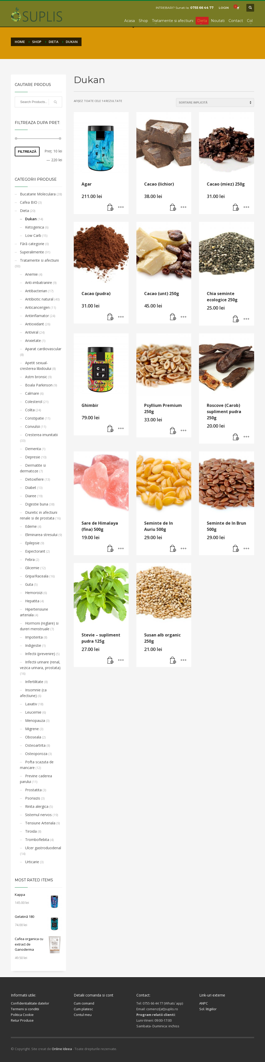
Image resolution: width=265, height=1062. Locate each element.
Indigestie (33, 645)
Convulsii (32, 426)
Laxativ (31, 703)
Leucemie (33, 712)
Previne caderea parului (36, 778)
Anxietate (33, 340)
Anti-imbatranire (38, 282)
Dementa (33, 448)
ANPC (203, 1003)
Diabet (30, 487)
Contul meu (83, 1014)
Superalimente (32, 252)
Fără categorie (32, 243)
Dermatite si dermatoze (33, 468)
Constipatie (34, 418)
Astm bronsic (36, 376)
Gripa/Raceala (36, 576)
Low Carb (33, 235)
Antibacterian (36, 290)
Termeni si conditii (25, 1009)
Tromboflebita (37, 839)
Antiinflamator (37, 315)
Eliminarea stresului (41, 534)
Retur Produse (22, 1020)
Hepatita (32, 600)
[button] (110, 207)
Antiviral (31, 332)
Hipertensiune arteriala (34, 612)
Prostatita (33, 789)
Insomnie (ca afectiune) (33, 692)
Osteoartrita (35, 745)
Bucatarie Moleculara (38, 194)
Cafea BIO (28, 202)
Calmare (32, 393)
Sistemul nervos (38, 814)
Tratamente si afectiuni (39, 260)
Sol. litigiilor (208, 1009)
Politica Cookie (22, 1014)
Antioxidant (34, 323)
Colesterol (33, 401)
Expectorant (35, 551)
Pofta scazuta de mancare (37, 764)
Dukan (31, 218)
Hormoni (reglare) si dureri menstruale (39, 626)
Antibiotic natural (39, 299)
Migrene (32, 728)
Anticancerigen (37, 307)
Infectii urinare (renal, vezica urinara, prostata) (40, 665)
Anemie (31, 274)
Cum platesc (83, 1009)
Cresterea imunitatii (41, 434)
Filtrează (27, 151)
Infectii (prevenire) (40, 653)
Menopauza (35, 720)
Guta (29, 584)
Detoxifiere (34, 479)
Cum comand (84, 1003)
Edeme (31, 526)
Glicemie (32, 567)
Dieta (24, 210)
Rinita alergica (36, 806)
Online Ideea (62, 1048)
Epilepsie (32, 542)
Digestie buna (36, 504)
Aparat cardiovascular (43, 348)
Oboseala (33, 737)
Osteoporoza (36, 753)
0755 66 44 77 (202, 8)
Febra (30, 559)
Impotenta (34, 637)
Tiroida (31, 831)
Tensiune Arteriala (40, 823)
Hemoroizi (33, 592)
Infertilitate (34, 681)
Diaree (30, 495)
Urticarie (32, 861)
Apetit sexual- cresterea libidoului (35, 365)
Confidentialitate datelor (30, 1003)
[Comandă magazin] (215, 102)
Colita (30, 409)
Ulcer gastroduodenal (43, 847)
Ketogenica (34, 227)
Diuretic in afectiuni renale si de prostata (38, 515)
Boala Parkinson (39, 385)
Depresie (32, 457)
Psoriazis (32, 798)
